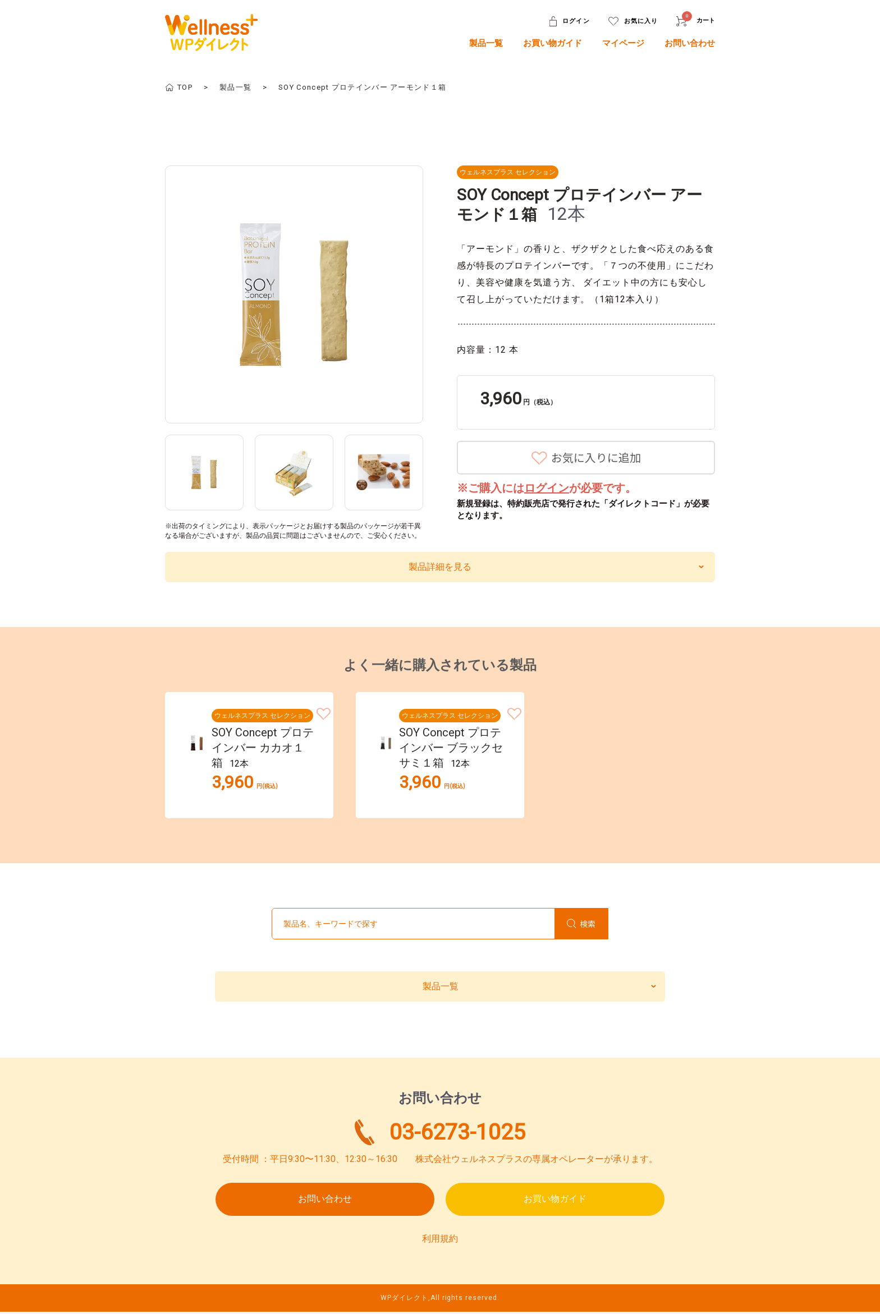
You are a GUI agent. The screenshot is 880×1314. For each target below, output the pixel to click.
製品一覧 (486, 43)
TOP (184, 87)
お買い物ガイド (552, 43)
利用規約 (440, 1240)
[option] (294, 294)
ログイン (546, 488)
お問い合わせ (689, 43)
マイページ (623, 43)
